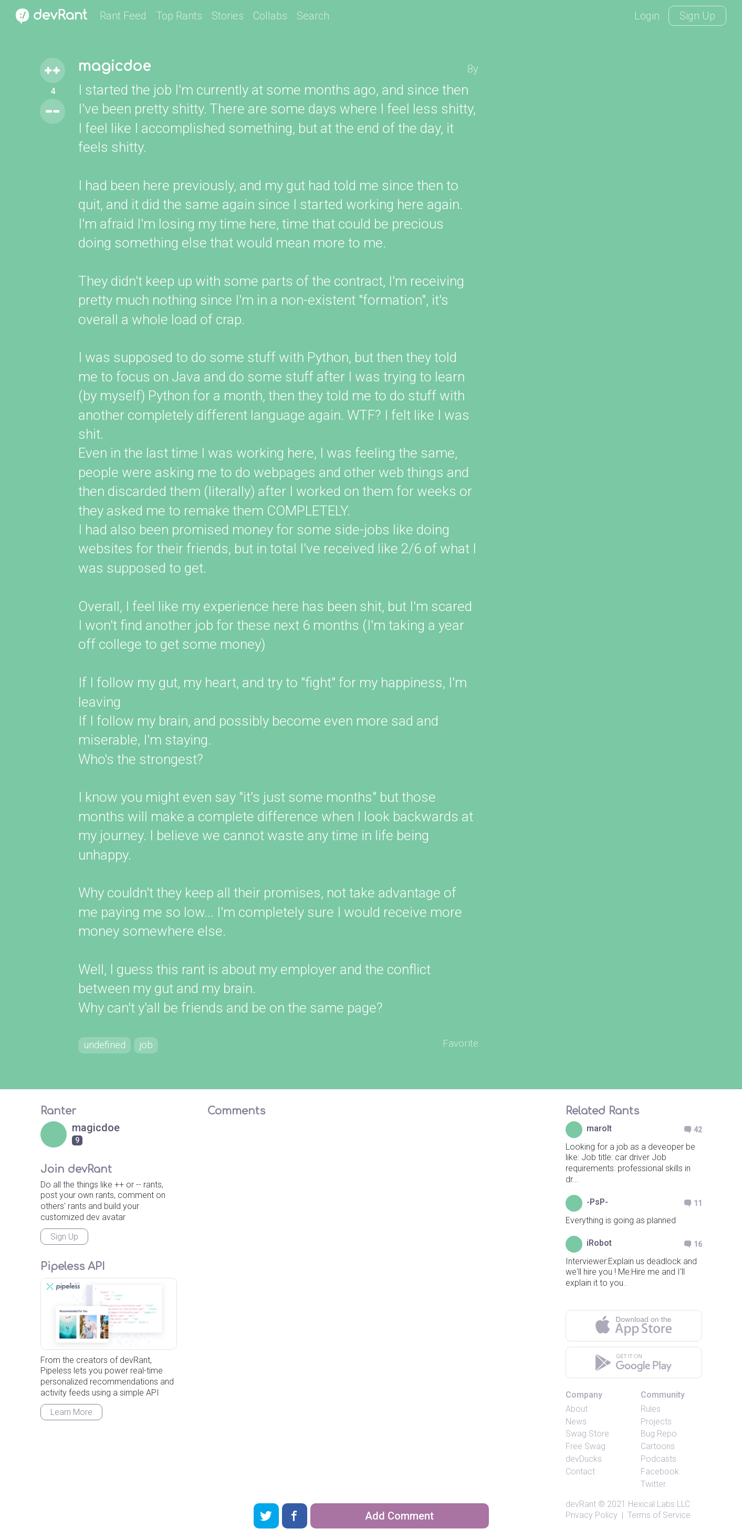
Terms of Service (659, 1517)
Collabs (270, 15)
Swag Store (587, 1436)
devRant (581, 1506)
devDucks (584, 1461)
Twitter (653, 1486)
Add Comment (399, 1516)
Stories (228, 15)
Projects (656, 1424)
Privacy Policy (592, 1517)
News (576, 1424)
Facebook (660, 1474)
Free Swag (585, 1448)
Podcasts (658, 1461)
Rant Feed (123, 15)
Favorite (459, 1045)
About (577, 1411)
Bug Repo (659, 1436)
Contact (580, 1474)
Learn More (71, 1414)
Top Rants (179, 15)
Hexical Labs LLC (659, 1506)
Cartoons (658, 1448)
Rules (651, 1411)
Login (647, 15)
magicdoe (116, 67)
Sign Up (697, 15)
